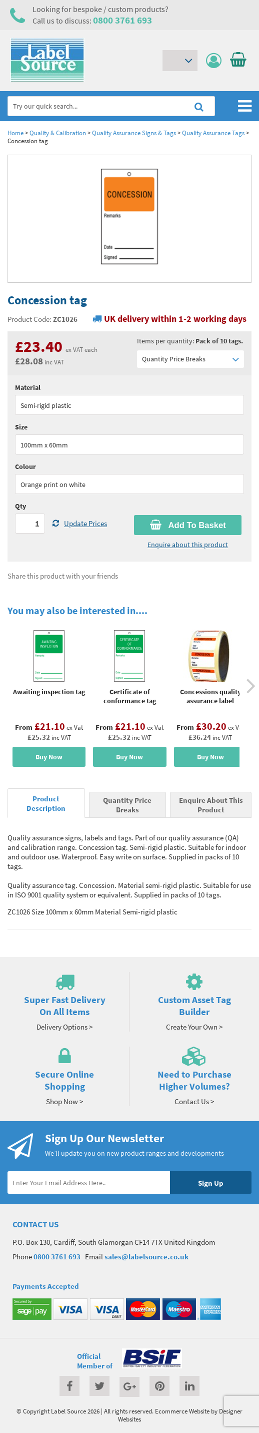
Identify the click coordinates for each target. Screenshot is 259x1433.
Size (21, 426)
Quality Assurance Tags (213, 133)
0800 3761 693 (122, 20)
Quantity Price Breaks (190, 359)
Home (16, 133)
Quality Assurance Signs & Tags (134, 133)
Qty (20, 506)
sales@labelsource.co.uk (146, 1256)
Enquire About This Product (211, 804)
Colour (25, 466)
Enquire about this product (188, 544)
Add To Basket (188, 525)
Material (27, 387)
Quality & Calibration (58, 133)
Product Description (46, 803)
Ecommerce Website (182, 1411)
